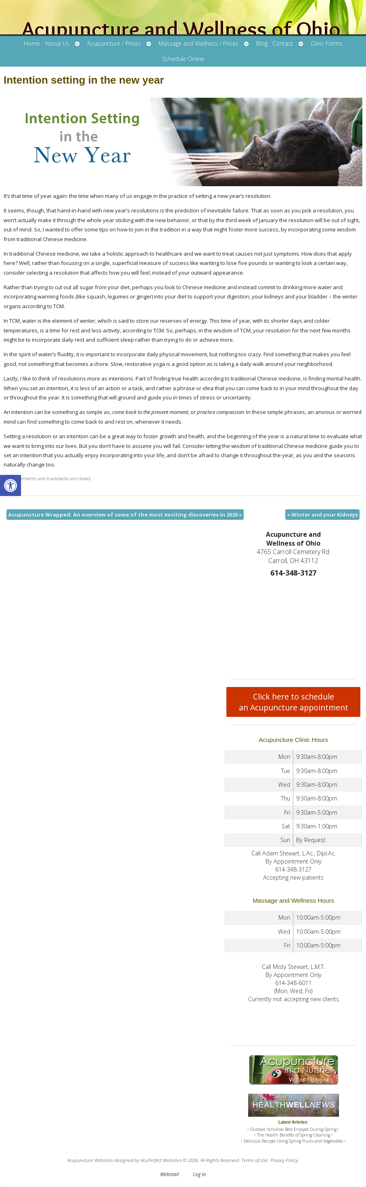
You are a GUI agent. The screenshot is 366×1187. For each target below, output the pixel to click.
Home (32, 43)
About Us (57, 43)
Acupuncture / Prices (114, 43)
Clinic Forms (326, 43)
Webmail (169, 1174)
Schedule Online (183, 59)
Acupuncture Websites (90, 1160)
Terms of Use (254, 1160)
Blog (262, 43)
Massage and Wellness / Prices (198, 43)
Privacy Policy (284, 1160)
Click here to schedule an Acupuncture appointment (293, 702)
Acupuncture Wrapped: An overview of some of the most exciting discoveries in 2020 (125, 514)
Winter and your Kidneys (322, 514)
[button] (10, 485)
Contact (282, 43)
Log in (199, 1174)
